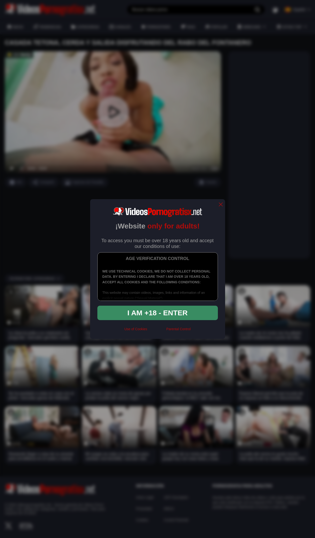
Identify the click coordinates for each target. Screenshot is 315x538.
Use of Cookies (135, 329)
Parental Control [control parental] (178, 329)
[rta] (157, 331)
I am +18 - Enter (157, 313)
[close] (221, 205)
